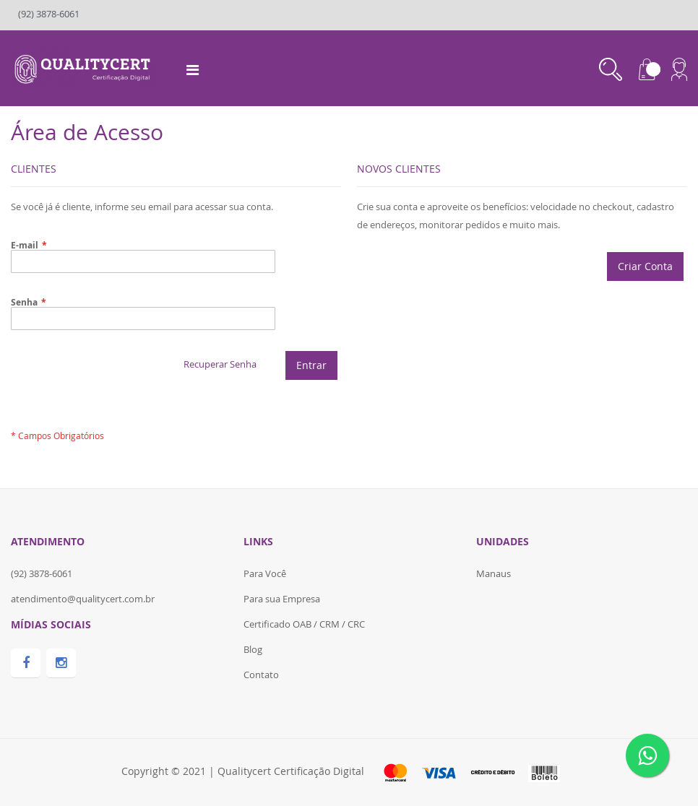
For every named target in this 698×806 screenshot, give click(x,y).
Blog (253, 649)
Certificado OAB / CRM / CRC (304, 624)
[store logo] (84, 67)
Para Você (265, 573)
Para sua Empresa (282, 598)
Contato (261, 674)
